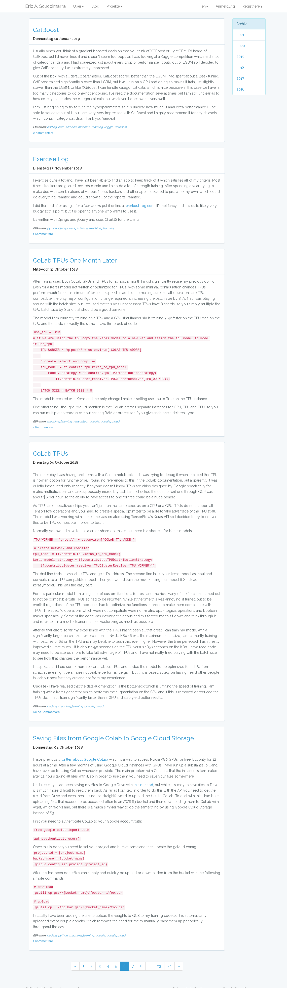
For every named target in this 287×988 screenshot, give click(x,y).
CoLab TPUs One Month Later (75, 260)
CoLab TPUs (50, 453)
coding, (52, 127)
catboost (121, 127)
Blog (95, 6)
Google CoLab (96, 759)
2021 (240, 35)
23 (159, 966)
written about (72, 759)
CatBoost (46, 29)
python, (52, 228)
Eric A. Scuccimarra (45, 6)
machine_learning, (91, 127)
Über (78, 6)
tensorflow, (81, 421)
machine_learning (101, 228)
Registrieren (252, 6)
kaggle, (109, 127)
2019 (240, 57)
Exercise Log (51, 159)
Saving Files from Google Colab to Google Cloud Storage (113, 738)
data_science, (68, 127)
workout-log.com (140, 206)
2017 (240, 78)
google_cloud (109, 421)
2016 (240, 89)
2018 (240, 68)
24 (169, 966)
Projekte (114, 6)
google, (94, 421)
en (205, 6)
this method (143, 785)
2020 (240, 46)
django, (63, 228)
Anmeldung (225, 6)
